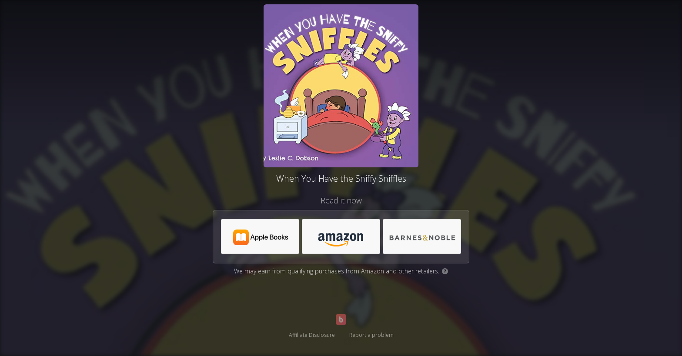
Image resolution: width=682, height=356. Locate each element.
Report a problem (371, 335)
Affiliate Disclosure (312, 335)
